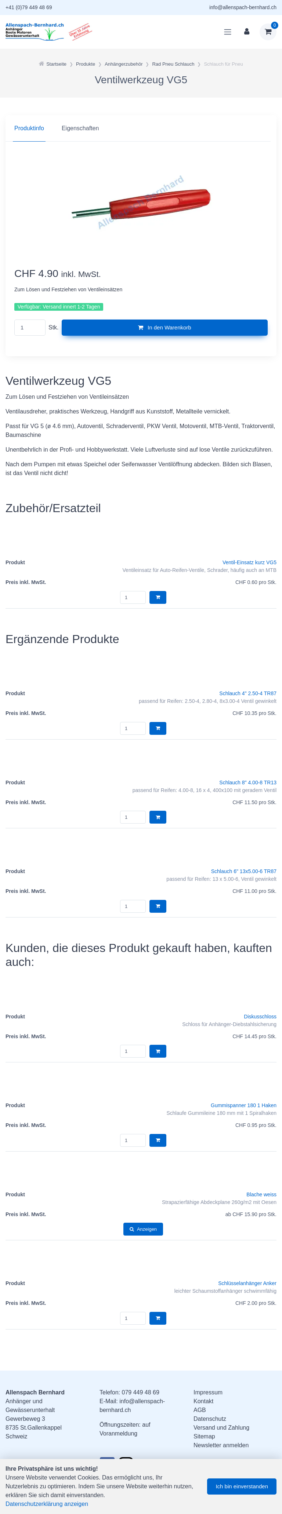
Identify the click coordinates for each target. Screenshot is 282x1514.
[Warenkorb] (268, 31)
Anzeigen (143, 1229)
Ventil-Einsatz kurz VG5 (249, 562)
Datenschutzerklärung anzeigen (47, 1504)
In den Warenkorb (164, 327)
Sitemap (204, 1436)
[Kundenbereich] (246, 31)
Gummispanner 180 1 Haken (243, 1105)
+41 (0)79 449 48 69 (29, 7)
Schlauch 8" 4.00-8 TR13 (247, 782)
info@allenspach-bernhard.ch (242, 7)
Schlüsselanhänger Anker (247, 1283)
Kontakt (203, 1401)
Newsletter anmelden (221, 1445)
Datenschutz (210, 1419)
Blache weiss (261, 1194)
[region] (141, 128)
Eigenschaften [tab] (80, 128)
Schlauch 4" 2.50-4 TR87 (247, 693)
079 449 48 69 (140, 1392)
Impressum (208, 1392)
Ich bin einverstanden (242, 1486)
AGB (200, 1410)
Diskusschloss (260, 1016)
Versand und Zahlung (221, 1427)
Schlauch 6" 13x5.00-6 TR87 (243, 871)
